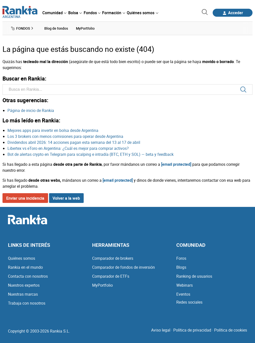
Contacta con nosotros (28, 276)
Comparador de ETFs (110, 276)
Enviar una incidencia (25, 198)
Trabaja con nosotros (26, 303)
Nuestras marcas (23, 294)
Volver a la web (66, 198)
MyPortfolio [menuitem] (85, 28)
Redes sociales (189, 302)
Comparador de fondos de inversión (123, 267)
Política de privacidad (192, 330)
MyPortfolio (102, 285)
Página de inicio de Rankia (30, 110)
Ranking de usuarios (194, 276)
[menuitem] (54, 12)
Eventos (183, 294)
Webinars (184, 285)
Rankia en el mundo (25, 267)
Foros (181, 258)
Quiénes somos (21, 258)
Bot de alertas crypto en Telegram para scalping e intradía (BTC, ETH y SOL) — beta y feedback (90, 154)
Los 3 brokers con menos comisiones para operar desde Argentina (65, 136)
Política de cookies (230, 330)
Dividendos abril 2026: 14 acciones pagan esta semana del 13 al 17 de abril (73, 142)
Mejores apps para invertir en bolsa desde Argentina (52, 130)
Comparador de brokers (112, 258)
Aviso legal (160, 330)
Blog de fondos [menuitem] (56, 28)
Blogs (181, 267)
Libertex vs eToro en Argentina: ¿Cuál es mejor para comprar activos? (68, 148)
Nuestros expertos (24, 285)
